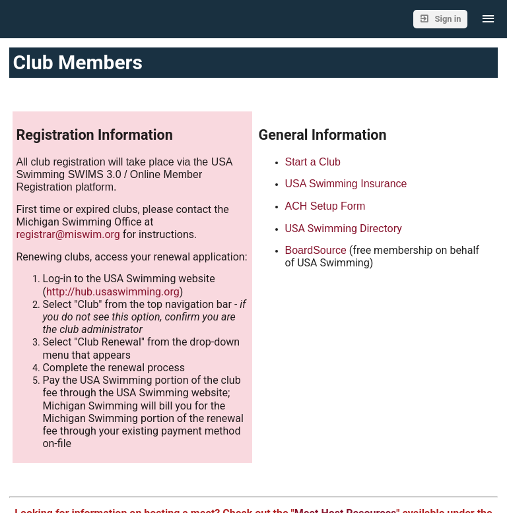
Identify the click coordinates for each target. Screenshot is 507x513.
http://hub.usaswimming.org (113, 292)
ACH (297, 206)
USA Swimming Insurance (346, 183)
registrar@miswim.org (67, 234)
